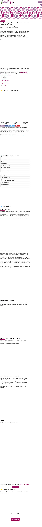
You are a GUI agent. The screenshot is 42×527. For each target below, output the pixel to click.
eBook (33, 5)
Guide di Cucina (28, 5)
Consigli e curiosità (5, 83)
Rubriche (23, 5)
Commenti (4, 85)
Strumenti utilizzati (5, 80)
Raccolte (19, 5)
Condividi (8, 125)
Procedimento (4, 82)
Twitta (14, 125)
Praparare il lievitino (5, 209)
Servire (2, 420)
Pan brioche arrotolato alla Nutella (17, 135)
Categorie (5, 5)
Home (2, 5)
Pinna (18, 125)
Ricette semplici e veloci (7, 2)
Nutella (12, 5)
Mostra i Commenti (15, 519)
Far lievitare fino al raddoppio (7, 300)
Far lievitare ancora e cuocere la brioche (10, 376)
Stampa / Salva (15, 486)
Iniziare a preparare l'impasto (7, 251)
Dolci (9, 5)
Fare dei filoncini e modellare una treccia (10, 338)
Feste (15, 5)
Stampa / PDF (3, 125)
